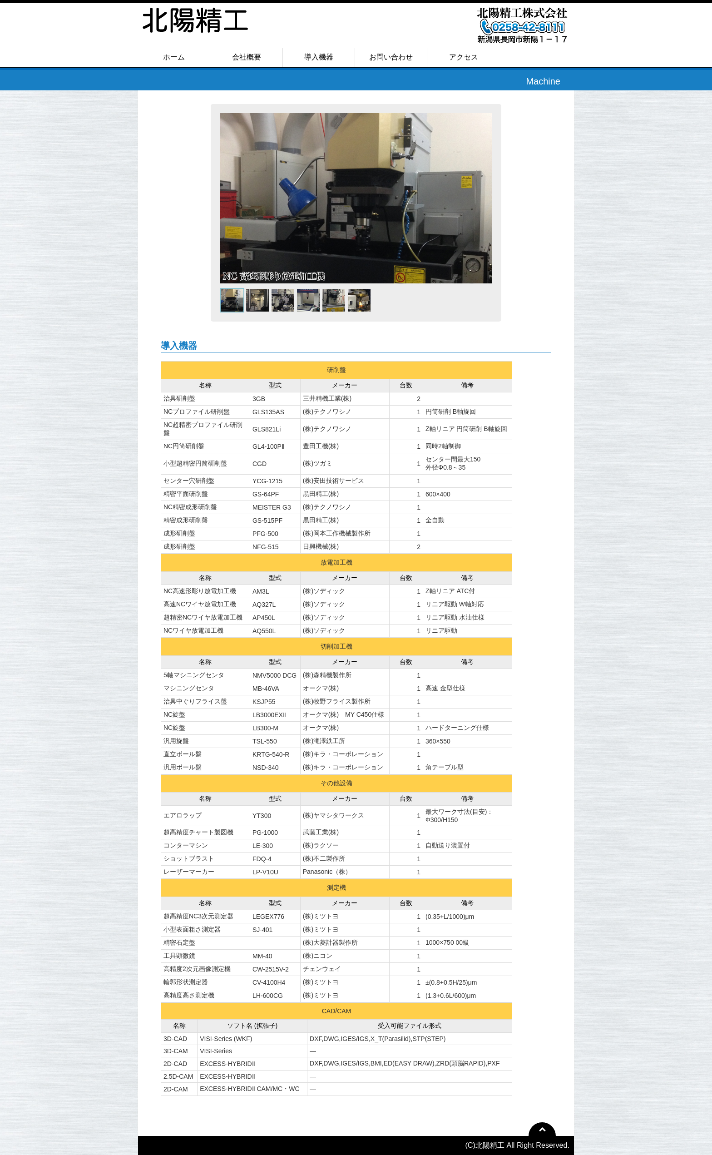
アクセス (463, 57)
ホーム (174, 57)
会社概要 (246, 57)
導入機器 (318, 57)
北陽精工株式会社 (220, 30)
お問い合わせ (391, 57)
